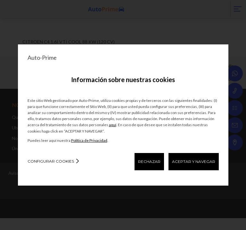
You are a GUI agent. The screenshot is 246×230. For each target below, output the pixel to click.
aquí (112, 124)
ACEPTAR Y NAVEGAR (193, 161)
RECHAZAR (149, 161)
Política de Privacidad (89, 140)
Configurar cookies (51, 161)
